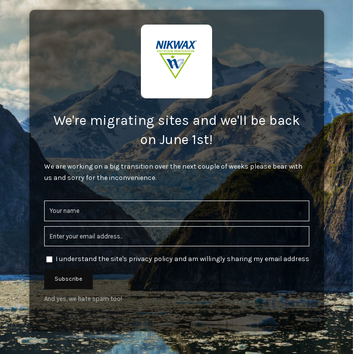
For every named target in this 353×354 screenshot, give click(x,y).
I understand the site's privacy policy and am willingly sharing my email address (182, 259)
